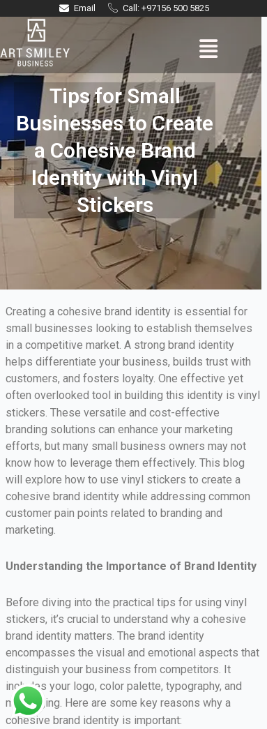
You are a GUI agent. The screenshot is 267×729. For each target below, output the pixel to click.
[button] (208, 49)
